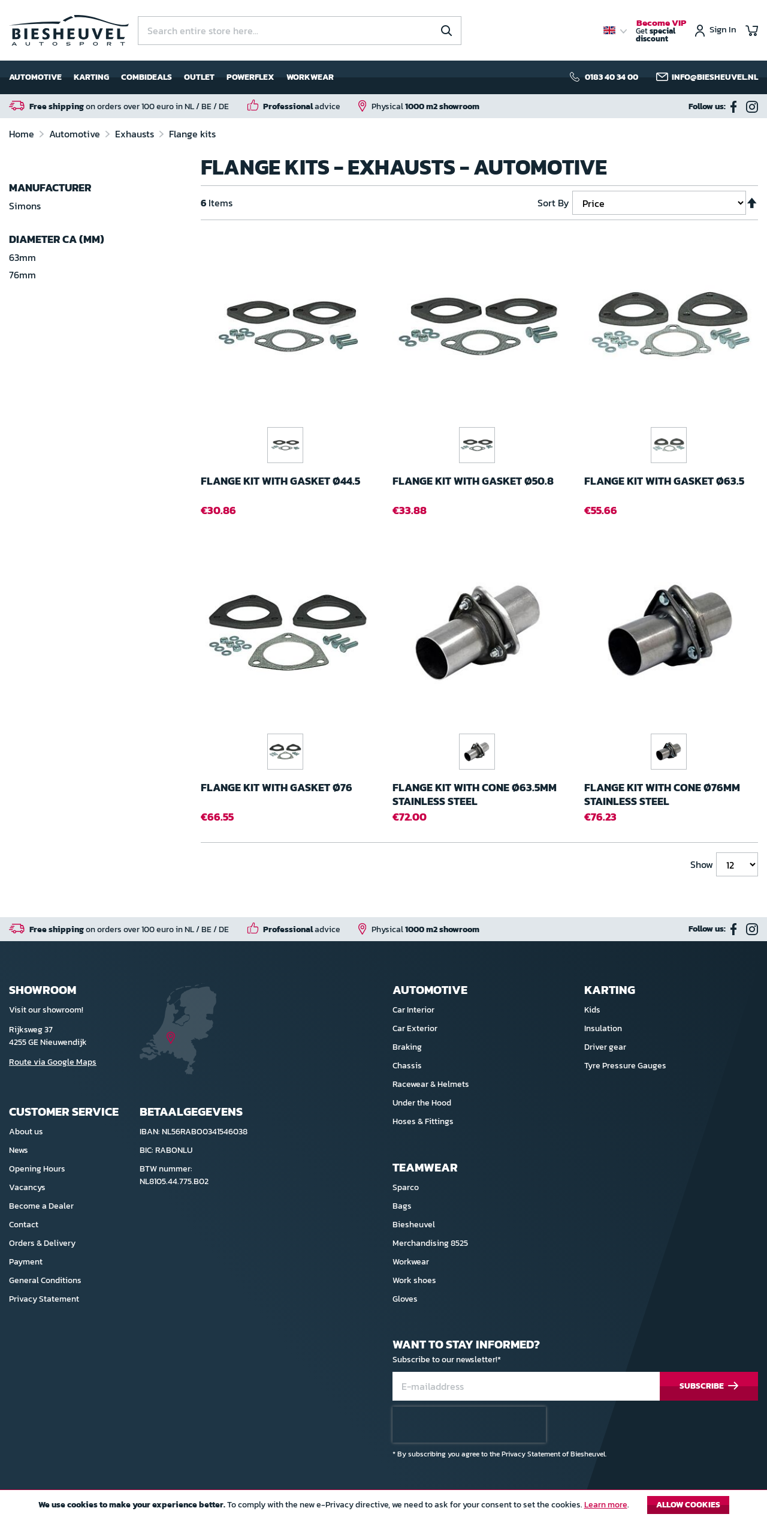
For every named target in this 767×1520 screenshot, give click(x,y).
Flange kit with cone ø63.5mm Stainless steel (474, 794)
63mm (22, 257)
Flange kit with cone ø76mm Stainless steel (662, 794)
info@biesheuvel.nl (715, 77)
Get (661, 31)
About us (26, 1131)
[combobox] (299, 30)
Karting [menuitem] (91, 77)
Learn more (605, 1504)
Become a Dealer (41, 1206)
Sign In (722, 30)
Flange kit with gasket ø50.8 (473, 481)
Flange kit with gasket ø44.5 (280, 481)
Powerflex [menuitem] (250, 77)
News (18, 1150)
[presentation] (469, 1425)
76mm (22, 275)
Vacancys (27, 1187)
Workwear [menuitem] (310, 77)
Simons (25, 206)
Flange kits (192, 134)
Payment (26, 1261)
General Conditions (45, 1280)
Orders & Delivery (42, 1243)
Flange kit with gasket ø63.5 (664, 481)
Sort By (553, 203)
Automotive (75, 134)
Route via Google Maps (52, 1062)
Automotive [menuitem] (35, 77)
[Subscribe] (709, 1386)
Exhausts (135, 134)
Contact (23, 1224)
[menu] (171, 77)
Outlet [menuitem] (199, 77)
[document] (383, 1508)
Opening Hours (37, 1168)
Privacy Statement (44, 1299)
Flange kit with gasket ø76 (276, 787)
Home (23, 134)
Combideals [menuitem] (146, 77)
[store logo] (69, 30)
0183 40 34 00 (611, 77)
